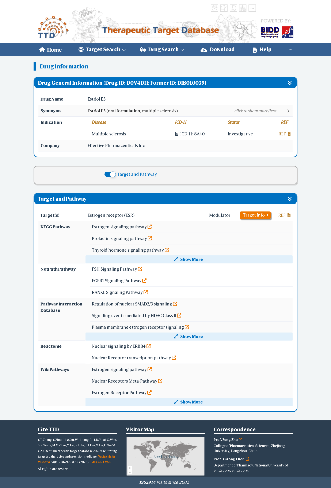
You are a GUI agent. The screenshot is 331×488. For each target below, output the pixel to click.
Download (218, 49)
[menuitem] (51, 49)
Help (262, 49)
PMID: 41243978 (100, 462)
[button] (190, 111)
